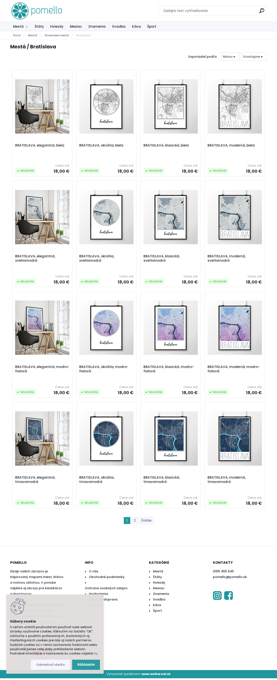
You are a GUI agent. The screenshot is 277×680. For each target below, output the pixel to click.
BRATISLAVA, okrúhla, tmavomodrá (96, 481)
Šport (151, 26)
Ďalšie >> (146, 522)
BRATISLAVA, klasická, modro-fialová (169, 370)
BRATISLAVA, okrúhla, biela (101, 145)
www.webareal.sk (156, 676)
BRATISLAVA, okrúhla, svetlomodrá (96, 259)
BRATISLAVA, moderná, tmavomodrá (227, 481)
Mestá (18, 26)
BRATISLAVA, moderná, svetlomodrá (227, 259)
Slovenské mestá (57, 35)
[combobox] (230, 57)
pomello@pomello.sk (230, 579)
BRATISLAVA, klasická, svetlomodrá (162, 259)
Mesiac (76, 26)
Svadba (119, 26)
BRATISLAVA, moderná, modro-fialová (234, 370)
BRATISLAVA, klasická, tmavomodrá (162, 481)
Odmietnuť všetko (50, 664)
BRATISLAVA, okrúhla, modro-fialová (104, 370)
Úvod (16, 35)
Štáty (39, 26)
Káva (136, 26)
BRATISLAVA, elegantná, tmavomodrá (35, 481)
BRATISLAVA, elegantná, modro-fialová (35, 370)
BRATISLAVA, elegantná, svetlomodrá (35, 259)
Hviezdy (56, 26)
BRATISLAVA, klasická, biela (166, 145)
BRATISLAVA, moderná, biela (231, 145)
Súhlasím (86, 664)
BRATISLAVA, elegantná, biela (39, 145)
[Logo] (36, 11)
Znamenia (97, 26)
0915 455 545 (223, 573)
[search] (261, 12)
